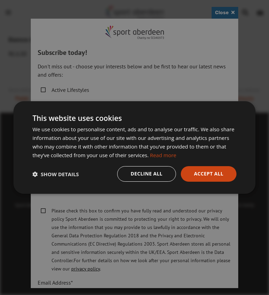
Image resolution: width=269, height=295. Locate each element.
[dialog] (134, 147)
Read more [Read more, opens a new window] (163, 155)
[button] (56, 174)
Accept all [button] (208, 173)
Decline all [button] (146, 173)
